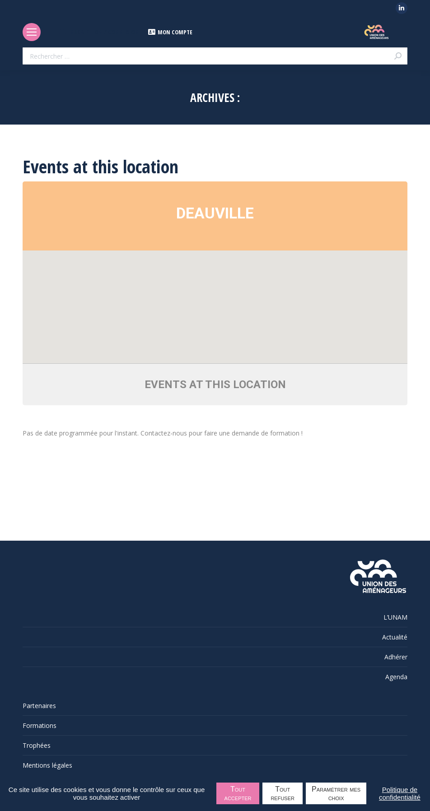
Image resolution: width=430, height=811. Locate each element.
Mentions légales (47, 765)
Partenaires (39, 705)
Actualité (394, 637)
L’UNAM (395, 617)
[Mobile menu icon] (32, 32)
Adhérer (395, 657)
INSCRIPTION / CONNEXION (99, 32)
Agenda (396, 676)
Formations (39, 725)
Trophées (37, 745)
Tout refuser (282, 793)
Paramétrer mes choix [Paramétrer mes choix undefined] (336, 793)
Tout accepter (238, 793)
